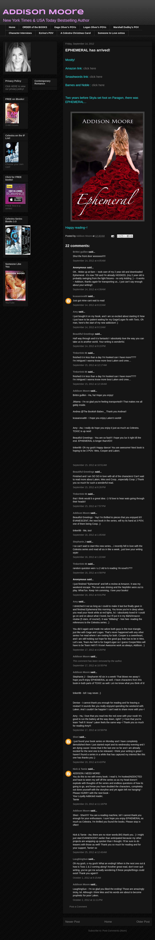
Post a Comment (78, 906)
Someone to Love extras (111, 33)
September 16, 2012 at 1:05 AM (89, 534)
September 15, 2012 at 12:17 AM (90, 365)
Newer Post (72, 921)
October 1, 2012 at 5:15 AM (87, 877)
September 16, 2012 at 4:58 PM (89, 572)
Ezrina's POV (46, 33)
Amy (75, 311)
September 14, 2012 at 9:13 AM (89, 327)
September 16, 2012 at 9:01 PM (89, 595)
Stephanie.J (79, 541)
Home (12, 27)
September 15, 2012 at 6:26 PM (89, 487)
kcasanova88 (80, 296)
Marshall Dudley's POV (126, 27)
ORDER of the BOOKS (34, 27)
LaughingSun (80, 859)
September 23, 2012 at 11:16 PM (90, 804)
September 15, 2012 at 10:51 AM (90, 465)
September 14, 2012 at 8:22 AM (89, 305)
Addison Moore (43, 12)
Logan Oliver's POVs (94, 27)
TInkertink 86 (80, 353)
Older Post (143, 921)
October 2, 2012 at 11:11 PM (87, 900)
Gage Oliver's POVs (65, 27)
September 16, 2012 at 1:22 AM (89, 557)
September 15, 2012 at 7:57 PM (89, 506)
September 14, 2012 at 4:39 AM (89, 289)
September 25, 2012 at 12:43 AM (90, 852)
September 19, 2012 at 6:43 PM (89, 762)
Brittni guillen (80, 251)
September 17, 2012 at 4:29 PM (89, 649)
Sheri (76, 737)
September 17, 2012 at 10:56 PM (90, 730)
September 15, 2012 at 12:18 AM (90, 384)
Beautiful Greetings (83, 334)
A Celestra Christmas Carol (75, 33)
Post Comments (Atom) (114, 930)
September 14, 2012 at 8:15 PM (89, 346)
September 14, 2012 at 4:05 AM (89, 260)
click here (89, 68)
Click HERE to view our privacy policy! (15, 87)
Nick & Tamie (80, 769)
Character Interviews (20, 33)
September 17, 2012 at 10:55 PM (90, 665)
